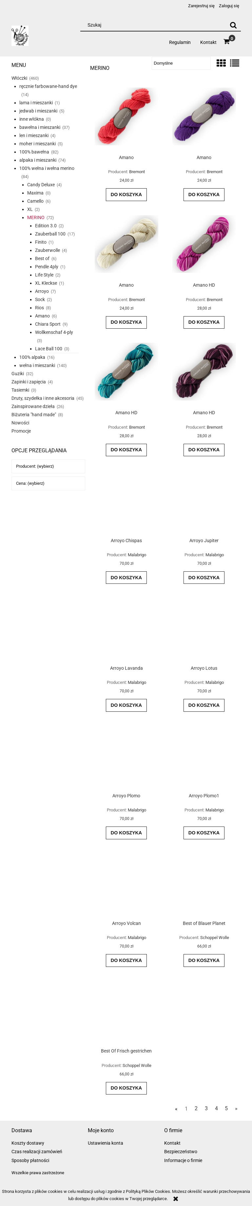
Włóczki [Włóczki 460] (19, 78)
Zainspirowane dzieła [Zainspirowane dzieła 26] (33, 406)
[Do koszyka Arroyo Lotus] (204, 705)
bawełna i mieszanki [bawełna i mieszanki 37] (39, 127)
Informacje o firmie (183, 1160)
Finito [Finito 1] (41, 242)
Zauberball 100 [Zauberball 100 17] (50, 233)
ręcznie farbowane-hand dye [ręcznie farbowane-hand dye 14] (48, 86)
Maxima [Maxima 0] (35, 192)
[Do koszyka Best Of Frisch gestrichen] (126, 1088)
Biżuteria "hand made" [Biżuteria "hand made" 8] (33, 414)
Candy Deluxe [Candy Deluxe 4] (41, 184)
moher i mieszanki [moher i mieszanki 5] (37, 143)
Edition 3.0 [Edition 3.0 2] (46, 225)
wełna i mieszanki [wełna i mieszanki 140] (37, 365)
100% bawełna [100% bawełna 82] (34, 151)
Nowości (20, 422)
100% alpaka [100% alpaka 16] (32, 357)
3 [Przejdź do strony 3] (206, 1109)
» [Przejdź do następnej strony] (236, 1109)
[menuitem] (180, 42)
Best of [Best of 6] (42, 258)
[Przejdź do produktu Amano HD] (204, 246)
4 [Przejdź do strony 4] (216, 1109)
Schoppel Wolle (214, 937)
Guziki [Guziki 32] (17, 373)
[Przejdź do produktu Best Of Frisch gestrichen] (126, 1012)
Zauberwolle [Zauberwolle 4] (47, 250)
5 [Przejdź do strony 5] (226, 1109)
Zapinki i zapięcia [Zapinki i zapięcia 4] (28, 381)
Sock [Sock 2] (40, 299)
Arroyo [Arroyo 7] (42, 291)
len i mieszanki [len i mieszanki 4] (33, 135)
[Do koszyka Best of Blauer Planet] (204, 960)
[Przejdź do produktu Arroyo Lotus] (204, 629)
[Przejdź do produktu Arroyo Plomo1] (204, 757)
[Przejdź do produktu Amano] (126, 119)
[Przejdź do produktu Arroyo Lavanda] (126, 629)
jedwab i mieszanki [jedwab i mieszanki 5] (38, 110)
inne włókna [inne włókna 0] (31, 119)
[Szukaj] (233, 25)
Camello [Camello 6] (35, 201)
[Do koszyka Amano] (126, 194)
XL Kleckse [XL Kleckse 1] (46, 283)
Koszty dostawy (27, 1143)
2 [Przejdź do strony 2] (196, 1109)
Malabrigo (137, 554)
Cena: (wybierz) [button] (30, 483)
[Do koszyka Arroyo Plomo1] (204, 833)
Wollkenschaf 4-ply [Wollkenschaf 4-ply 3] (54, 332)
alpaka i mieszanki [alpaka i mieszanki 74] (37, 160)
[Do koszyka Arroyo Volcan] (126, 960)
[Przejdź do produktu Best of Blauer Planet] (204, 884)
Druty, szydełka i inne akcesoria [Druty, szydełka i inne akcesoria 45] (42, 398)
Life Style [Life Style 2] (44, 274)
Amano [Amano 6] (42, 315)
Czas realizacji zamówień (36, 1151)
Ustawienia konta (105, 1143)
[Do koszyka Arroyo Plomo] (126, 833)
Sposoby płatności (30, 1160)
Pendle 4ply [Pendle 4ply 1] (46, 266)
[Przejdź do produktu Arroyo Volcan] (126, 884)
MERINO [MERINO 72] (36, 217)
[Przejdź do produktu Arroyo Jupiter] (204, 501)
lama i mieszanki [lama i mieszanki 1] (36, 102)
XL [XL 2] (30, 209)
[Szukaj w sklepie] (154, 25)
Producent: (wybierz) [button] (35, 466)
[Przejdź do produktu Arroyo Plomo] (126, 757)
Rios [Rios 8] (39, 307)
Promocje (21, 431)
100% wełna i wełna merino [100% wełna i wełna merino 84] (46, 168)
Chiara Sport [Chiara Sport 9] (48, 324)
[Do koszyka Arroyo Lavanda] (126, 705)
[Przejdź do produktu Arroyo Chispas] (126, 501)
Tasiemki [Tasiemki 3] (20, 390)
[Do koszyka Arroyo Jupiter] (204, 577)
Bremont (137, 171)
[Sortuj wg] (181, 63)
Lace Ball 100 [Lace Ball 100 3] (48, 348)
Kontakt (172, 1143)
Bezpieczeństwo (180, 1151)
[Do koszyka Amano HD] (204, 322)
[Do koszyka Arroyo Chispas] (126, 577)
